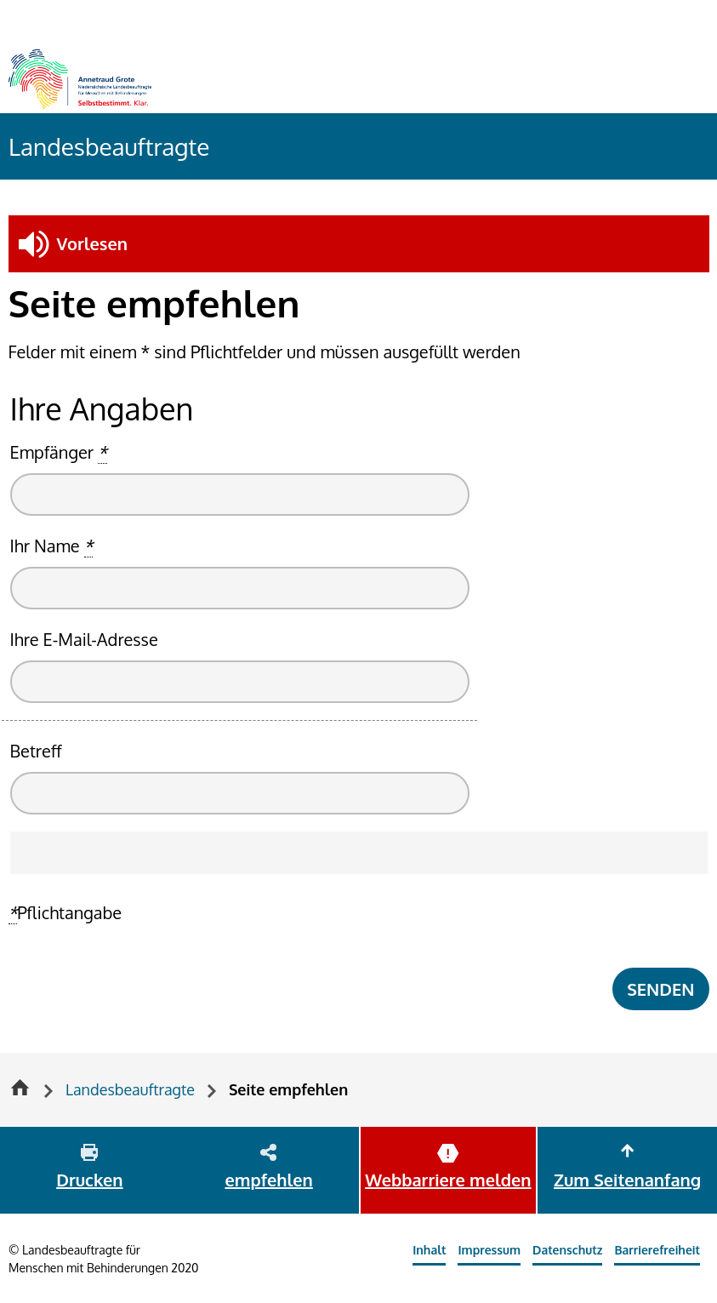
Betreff (36, 751)
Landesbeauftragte (109, 146)
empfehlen (268, 1180)
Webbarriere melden (448, 1180)
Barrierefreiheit (657, 1250)
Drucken (89, 1180)
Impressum (489, 1250)
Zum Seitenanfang (627, 1180)
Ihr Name (52, 545)
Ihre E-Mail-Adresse (84, 639)
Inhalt (429, 1250)
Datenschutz (567, 1250)
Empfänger (58, 452)
